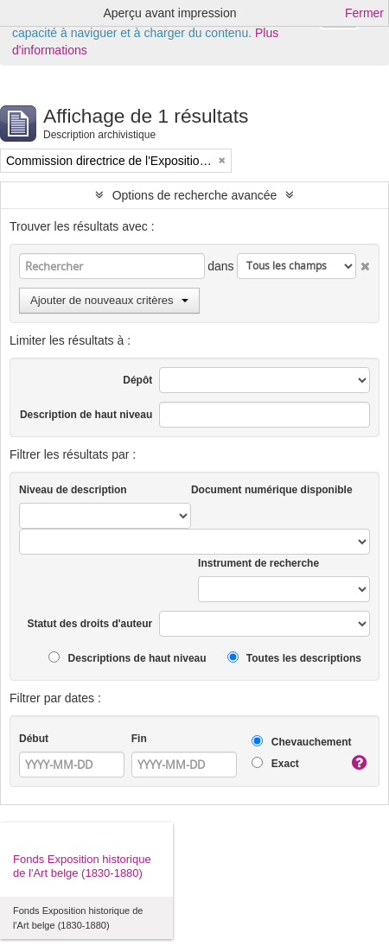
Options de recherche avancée (194, 195)
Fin (139, 739)
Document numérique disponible (272, 490)
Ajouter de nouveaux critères (109, 300)
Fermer (364, 13)
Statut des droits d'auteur (89, 624)
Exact (275, 763)
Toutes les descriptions (294, 657)
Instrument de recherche (258, 563)
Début (33, 739)
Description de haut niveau (86, 415)
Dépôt (137, 380)
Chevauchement (301, 741)
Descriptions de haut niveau (127, 657)
